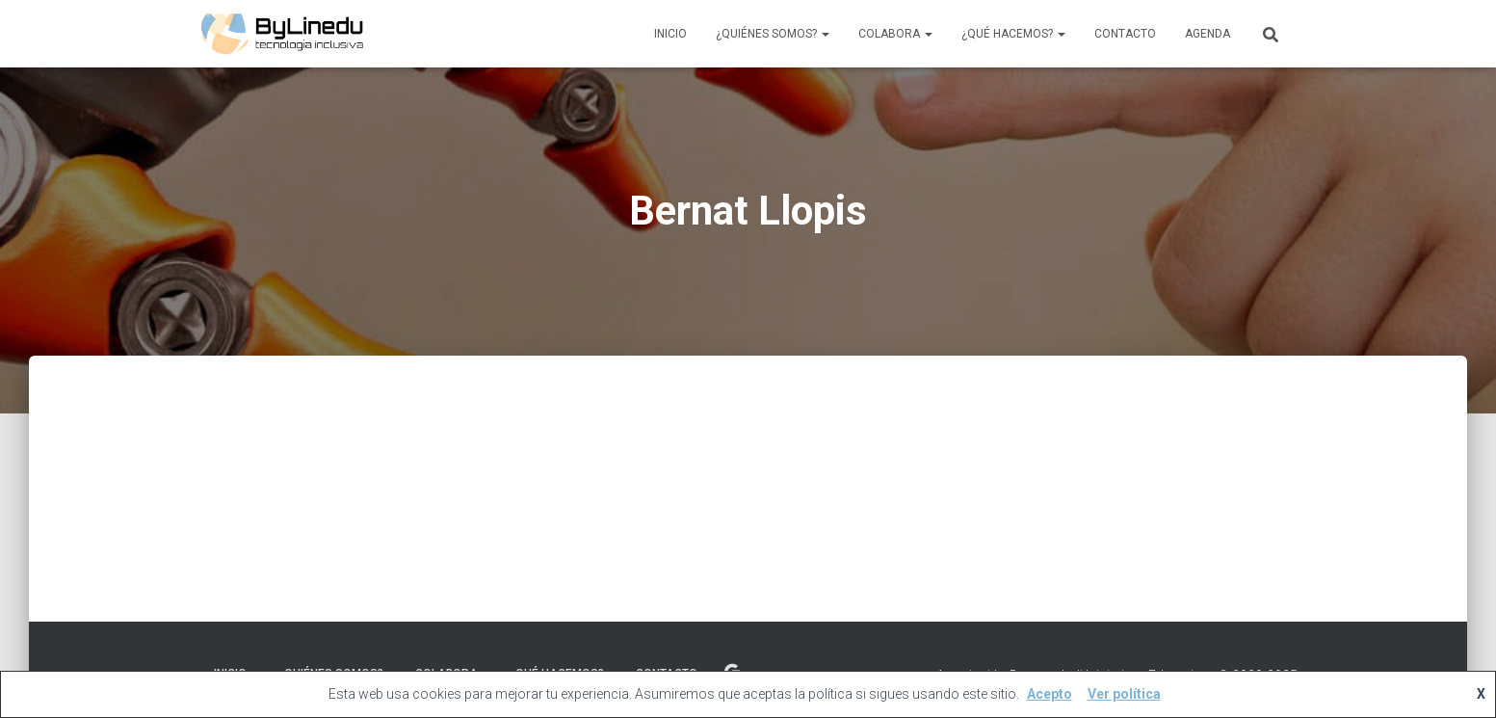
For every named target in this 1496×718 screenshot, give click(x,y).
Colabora (895, 33)
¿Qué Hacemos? (1013, 33)
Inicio (670, 33)
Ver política (1124, 694)
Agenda (1207, 33)
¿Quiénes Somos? (772, 33)
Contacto (1125, 33)
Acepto (1049, 694)
